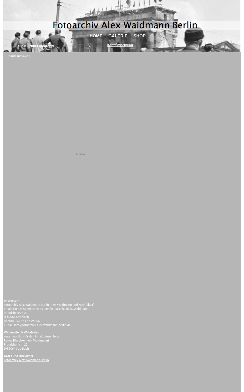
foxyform (81, 153)
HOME (96, 36)
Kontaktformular (120, 45)
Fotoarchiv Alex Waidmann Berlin (26, 360)
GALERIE (117, 36)
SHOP (139, 36)
